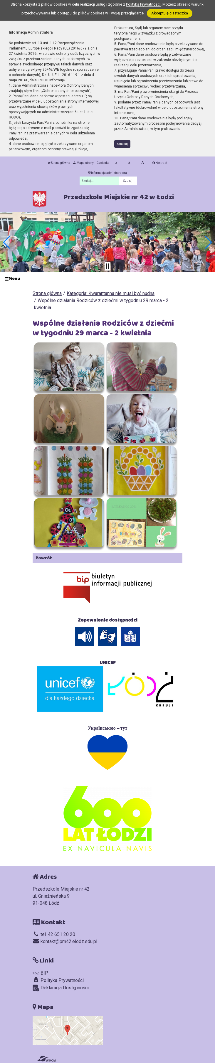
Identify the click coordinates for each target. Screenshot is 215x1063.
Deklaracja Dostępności (61, 988)
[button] (7, 242)
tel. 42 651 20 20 (54, 934)
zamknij (122, 144)
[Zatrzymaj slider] (107, 266)
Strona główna (59, 162)
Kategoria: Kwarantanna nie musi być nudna (110, 293)
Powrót (44, 558)
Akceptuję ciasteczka (169, 13)
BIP (40, 973)
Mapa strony (83, 162)
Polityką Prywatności (143, 4)
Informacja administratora (107, 172)
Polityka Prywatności (58, 980)
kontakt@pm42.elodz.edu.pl (65, 941)
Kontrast (159, 162)
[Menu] (107, 279)
